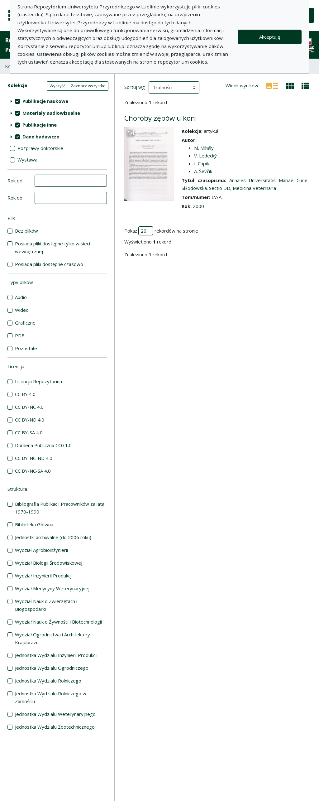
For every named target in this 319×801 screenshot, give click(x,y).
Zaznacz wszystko (88, 86)
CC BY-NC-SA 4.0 (33, 471)
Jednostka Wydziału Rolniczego (48, 681)
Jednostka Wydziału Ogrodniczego (51, 668)
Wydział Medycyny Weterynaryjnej (52, 588)
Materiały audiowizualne (51, 113)
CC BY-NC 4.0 (29, 407)
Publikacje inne (39, 125)
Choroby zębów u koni (160, 118)
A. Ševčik (203, 171)
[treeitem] (57, 101)
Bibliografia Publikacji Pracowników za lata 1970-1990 (59, 508)
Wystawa (27, 160)
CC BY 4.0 (25, 394)
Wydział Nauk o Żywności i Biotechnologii (58, 622)
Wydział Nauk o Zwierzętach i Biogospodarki (46, 605)
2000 (198, 206)
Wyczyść (57, 86)
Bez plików (26, 231)
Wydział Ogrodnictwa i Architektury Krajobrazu (52, 638)
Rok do (14, 198)
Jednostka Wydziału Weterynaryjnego (55, 714)
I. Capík (201, 163)
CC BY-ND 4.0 (29, 420)
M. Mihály (204, 148)
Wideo (22, 310)
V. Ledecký (205, 155)
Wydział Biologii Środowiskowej (48, 563)
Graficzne (25, 323)
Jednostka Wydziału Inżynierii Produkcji (56, 655)
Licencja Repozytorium (39, 381)
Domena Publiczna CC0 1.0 (43, 445)
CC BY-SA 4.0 (29, 432)
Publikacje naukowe (45, 101)
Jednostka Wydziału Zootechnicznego (55, 727)
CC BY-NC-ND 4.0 (33, 458)
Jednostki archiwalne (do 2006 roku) (53, 537)
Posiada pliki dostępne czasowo (49, 264)
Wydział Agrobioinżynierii (41, 550)
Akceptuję (269, 37)
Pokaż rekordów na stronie (161, 230)
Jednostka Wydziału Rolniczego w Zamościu (50, 697)
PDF (19, 335)
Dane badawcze (40, 136)
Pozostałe (26, 348)
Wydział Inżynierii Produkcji (44, 575)
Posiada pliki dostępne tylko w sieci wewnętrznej (52, 247)
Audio (21, 297)
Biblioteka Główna (34, 524)
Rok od (14, 180)
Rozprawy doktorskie (40, 148)
